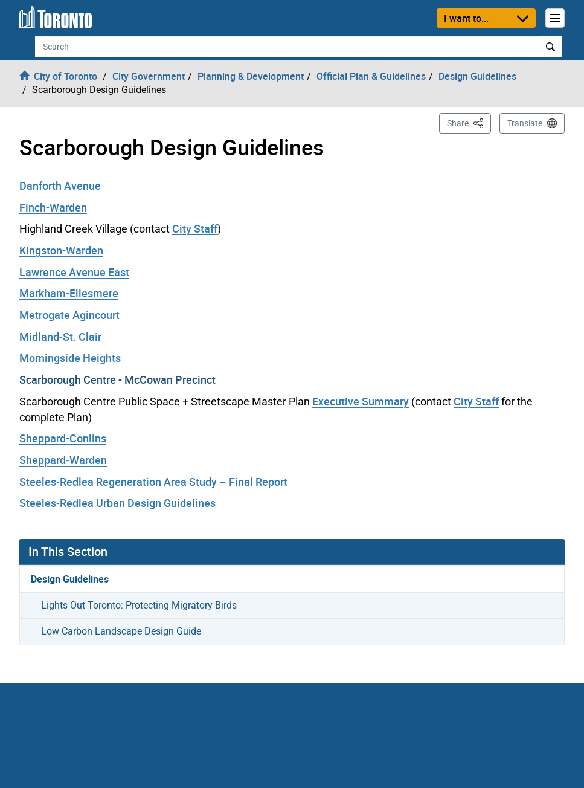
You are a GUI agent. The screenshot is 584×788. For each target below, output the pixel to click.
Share (469, 122)
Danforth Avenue (60, 185)
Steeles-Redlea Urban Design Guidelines (117, 503)
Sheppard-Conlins (62, 438)
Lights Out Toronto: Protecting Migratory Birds (139, 605)
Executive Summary (360, 401)
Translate (524, 123)
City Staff (194, 228)
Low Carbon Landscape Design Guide (121, 631)
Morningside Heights (70, 357)
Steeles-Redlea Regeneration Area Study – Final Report (153, 481)
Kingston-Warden (61, 250)
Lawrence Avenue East (74, 272)
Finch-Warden (53, 207)
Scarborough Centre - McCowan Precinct (117, 379)
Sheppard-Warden (63, 460)
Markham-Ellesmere (68, 293)
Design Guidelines (70, 579)
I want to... (466, 18)
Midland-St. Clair (60, 336)
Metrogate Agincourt (69, 315)
